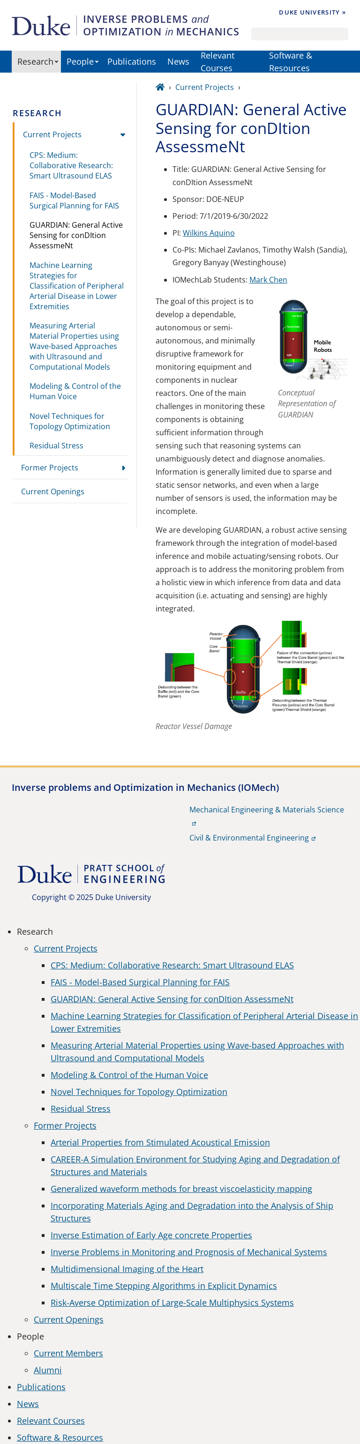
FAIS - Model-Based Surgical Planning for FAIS (74, 200)
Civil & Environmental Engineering (249, 838)
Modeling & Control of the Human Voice (75, 391)
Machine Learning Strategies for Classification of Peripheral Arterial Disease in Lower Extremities (77, 286)
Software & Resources (290, 62)
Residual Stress (56, 445)
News (178, 61)
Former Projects (49, 467)
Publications (131, 61)
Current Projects (52, 134)
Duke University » (312, 12)
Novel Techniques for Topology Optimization (70, 421)
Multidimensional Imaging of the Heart (127, 1268)
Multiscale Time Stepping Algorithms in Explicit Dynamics (164, 1285)
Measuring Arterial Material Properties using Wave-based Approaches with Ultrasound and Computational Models (74, 346)
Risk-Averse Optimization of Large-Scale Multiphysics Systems (172, 1302)
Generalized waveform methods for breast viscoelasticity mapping (181, 1188)
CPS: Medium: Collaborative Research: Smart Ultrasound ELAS (71, 165)
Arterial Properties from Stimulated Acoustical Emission (160, 1142)
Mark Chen (268, 280)
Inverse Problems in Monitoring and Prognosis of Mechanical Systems (189, 1252)
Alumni (48, 1370)
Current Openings (52, 491)
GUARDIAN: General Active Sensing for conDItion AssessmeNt (76, 235)
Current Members (68, 1353)
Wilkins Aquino (209, 233)
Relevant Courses (217, 62)
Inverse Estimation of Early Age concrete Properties (151, 1235)
